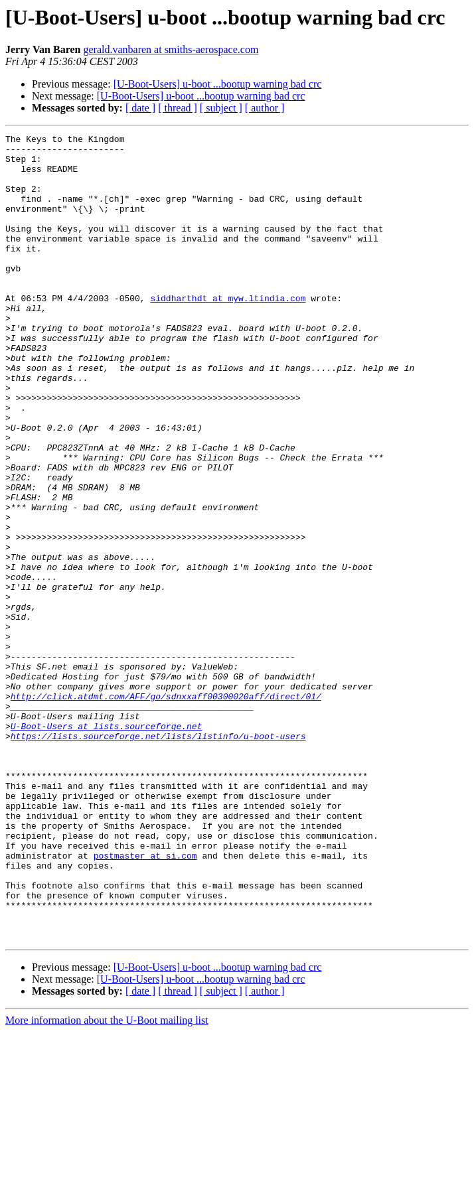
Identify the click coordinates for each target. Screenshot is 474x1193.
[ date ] (140, 107)
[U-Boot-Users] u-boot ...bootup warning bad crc (218, 84)
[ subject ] (221, 107)
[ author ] (265, 107)
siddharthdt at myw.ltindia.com (227, 332)
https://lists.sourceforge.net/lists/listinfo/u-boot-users (158, 857)
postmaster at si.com (145, 1001)
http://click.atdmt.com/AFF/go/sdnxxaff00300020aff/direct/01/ (166, 809)
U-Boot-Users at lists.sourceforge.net (106, 845)
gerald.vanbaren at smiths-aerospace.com (170, 49)
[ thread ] (177, 107)
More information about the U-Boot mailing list (106, 1181)
